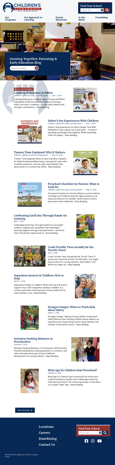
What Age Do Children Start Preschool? (72, 370)
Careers (44, 433)
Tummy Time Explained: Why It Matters (39, 152)
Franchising (48, 439)
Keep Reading (43, 107)
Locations (46, 427)
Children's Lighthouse (15, 426)
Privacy (7, 457)
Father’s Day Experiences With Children (73, 120)
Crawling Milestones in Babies (33, 92)
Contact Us (47, 445)
